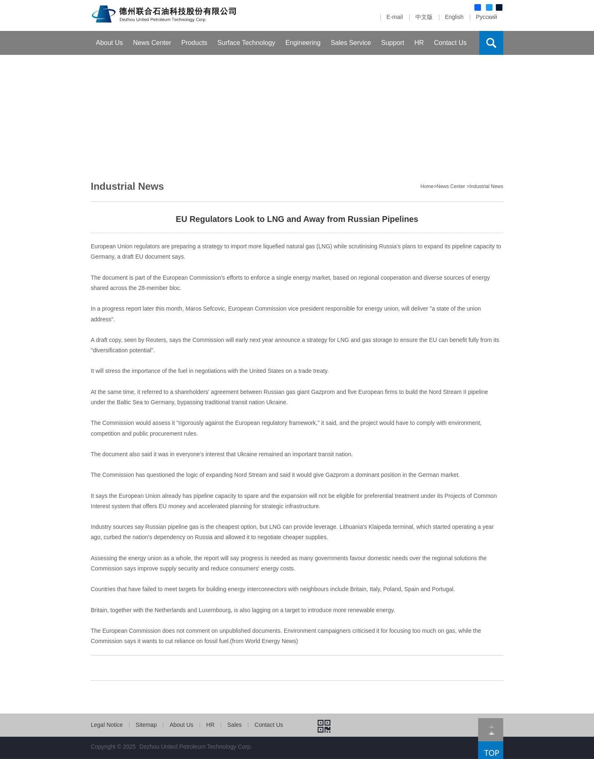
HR (419, 42)
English (453, 17)
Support (392, 42)
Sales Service (351, 42)
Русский (486, 17)
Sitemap (146, 724)
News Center (152, 42)
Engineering (303, 42)
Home (427, 186)
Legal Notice (107, 724)
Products (194, 42)
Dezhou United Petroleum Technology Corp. (195, 746)
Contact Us (450, 42)
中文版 (423, 17)
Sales (234, 724)
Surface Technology (246, 42)
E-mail (394, 17)
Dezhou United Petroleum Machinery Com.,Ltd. (180, 15)
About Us (109, 42)
